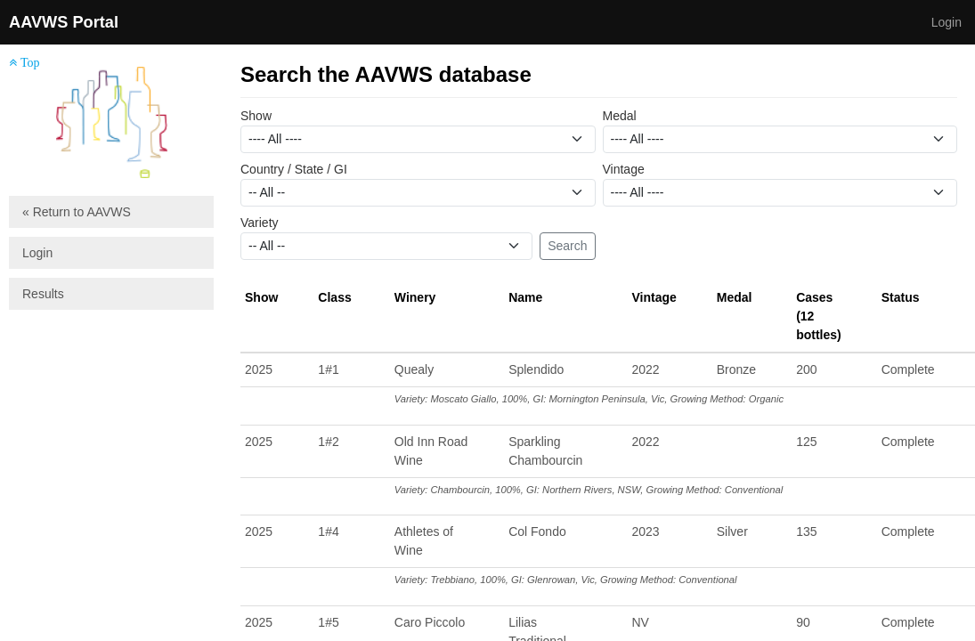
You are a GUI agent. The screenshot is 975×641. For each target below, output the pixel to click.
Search (567, 246)
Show (256, 116)
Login (946, 22)
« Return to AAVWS (76, 212)
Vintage (624, 169)
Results (43, 294)
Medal (620, 116)
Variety (259, 222)
